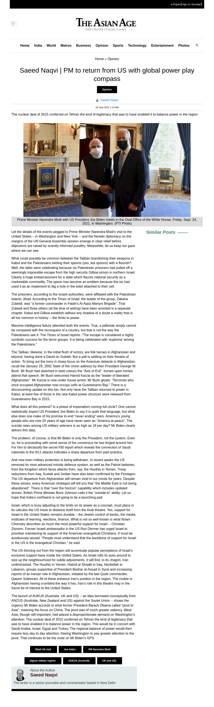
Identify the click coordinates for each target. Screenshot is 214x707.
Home (24, 45)
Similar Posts (160, 232)
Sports (118, 45)
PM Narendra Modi (99, 649)
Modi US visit (43, 649)
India (38, 45)
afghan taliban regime (43, 660)
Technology (137, 45)
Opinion (102, 45)
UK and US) (109, 660)
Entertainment (162, 45)
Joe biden (70, 649)
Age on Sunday (191, 4)
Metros (66, 45)
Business (83, 45)
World (51, 45)
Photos (184, 45)
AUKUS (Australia (79, 660)
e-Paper (176, 4)
